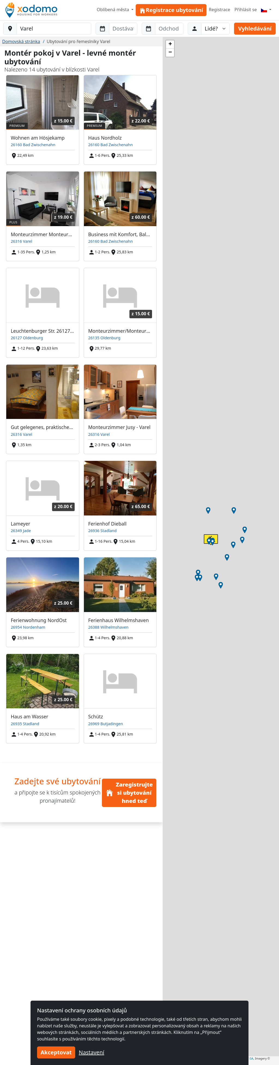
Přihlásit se (246, 10)
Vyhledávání (254, 28)
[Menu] (266, 9)
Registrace (219, 10)
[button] (198, 573)
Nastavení (91, 1052)
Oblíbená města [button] (113, 10)
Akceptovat (56, 1052)
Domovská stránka (21, 41)
